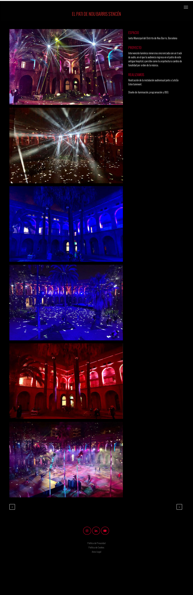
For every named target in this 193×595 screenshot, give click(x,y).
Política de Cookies (96, 547)
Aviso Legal (96, 551)
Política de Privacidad (96, 543)
